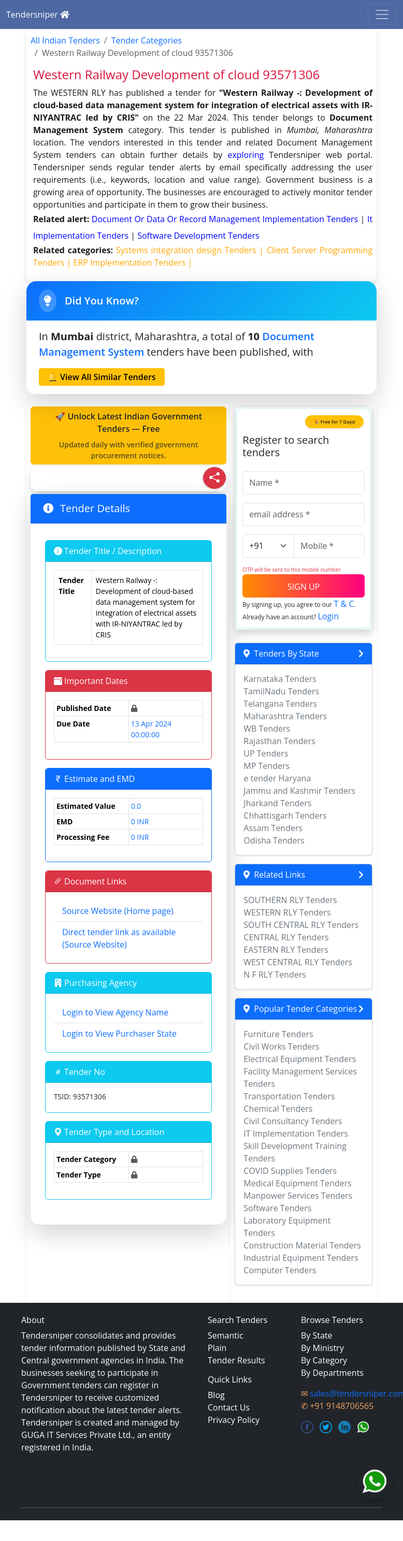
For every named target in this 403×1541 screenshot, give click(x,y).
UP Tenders (265, 753)
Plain (217, 1348)
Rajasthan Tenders (279, 741)
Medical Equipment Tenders (297, 1183)
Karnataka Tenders (279, 679)
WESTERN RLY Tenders (286, 912)
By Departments (332, 1372)
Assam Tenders (273, 828)
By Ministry (322, 1348)
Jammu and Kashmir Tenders (299, 790)
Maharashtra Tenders (285, 716)
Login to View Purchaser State (119, 1033)
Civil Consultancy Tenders (292, 1121)
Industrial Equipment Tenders (300, 1257)
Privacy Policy (234, 1420)
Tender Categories (146, 40)
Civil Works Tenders (281, 1046)
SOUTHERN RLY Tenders (290, 900)
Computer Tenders (279, 1270)
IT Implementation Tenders (295, 1133)
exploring (245, 155)
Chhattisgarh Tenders (284, 815)
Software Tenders (277, 1208)
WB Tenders (266, 728)
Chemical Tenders (277, 1108)
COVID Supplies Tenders (290, 1170)
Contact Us (229, 1407)
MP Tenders (266, 766)
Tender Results (236, 1360)
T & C (344, 603)
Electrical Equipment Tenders (299, 1059)
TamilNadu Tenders (281, 691)
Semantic (225, 1335)
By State (317, 1335)
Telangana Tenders (280, 703)
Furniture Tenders (278, 1034)
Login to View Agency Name (115, 1012)
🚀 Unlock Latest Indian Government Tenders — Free (128, 436)
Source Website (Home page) (118, 911)
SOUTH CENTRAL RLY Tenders (300, 925)
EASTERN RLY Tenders (285, 949)
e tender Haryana (277, 778)
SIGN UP (303, 586)
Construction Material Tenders (302, 1245)
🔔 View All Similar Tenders (102, 377)
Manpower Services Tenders (297, 1195)
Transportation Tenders (289, 1096)
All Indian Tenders (65, 40)
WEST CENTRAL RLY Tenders (297, 962)
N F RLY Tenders (274, 974)
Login (328, 616)
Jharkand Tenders (277, 803)
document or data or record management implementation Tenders (226, 219)
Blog (216, 1395)
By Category (324, 1360)
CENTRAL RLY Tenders (285, 937)
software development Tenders (198, 235)
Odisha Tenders (273, 840)
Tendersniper (37, 14)
